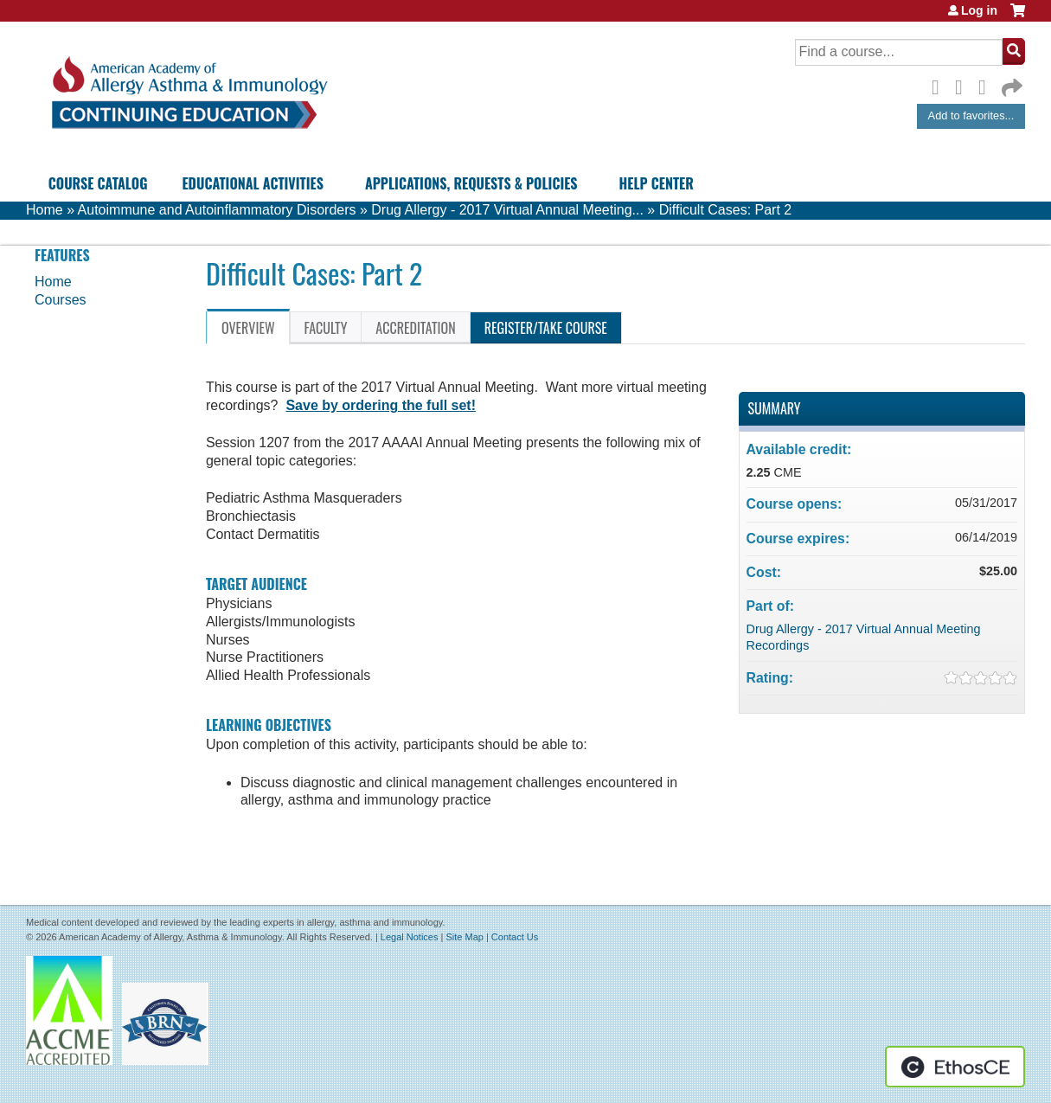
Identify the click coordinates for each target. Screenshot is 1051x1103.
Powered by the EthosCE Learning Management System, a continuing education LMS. (955, 1066)
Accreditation (415, 327)
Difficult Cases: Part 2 (725, 209)
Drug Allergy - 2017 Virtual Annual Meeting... (507, 209)
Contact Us (514, 937)
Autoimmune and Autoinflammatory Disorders (217, 209)
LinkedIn (987, 84)
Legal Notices (410, 937)
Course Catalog (98, 183)
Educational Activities (252, 183)
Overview (248, 327)
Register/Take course (545, 327)
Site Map (464, 937)
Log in (979, 10)
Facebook (940, 84)
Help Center (656, 183)
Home (44, 209)
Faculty (326, 327)
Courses (61, 299)
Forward (1010, 83)
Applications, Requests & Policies (471, 183)
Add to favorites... (971, 115)
